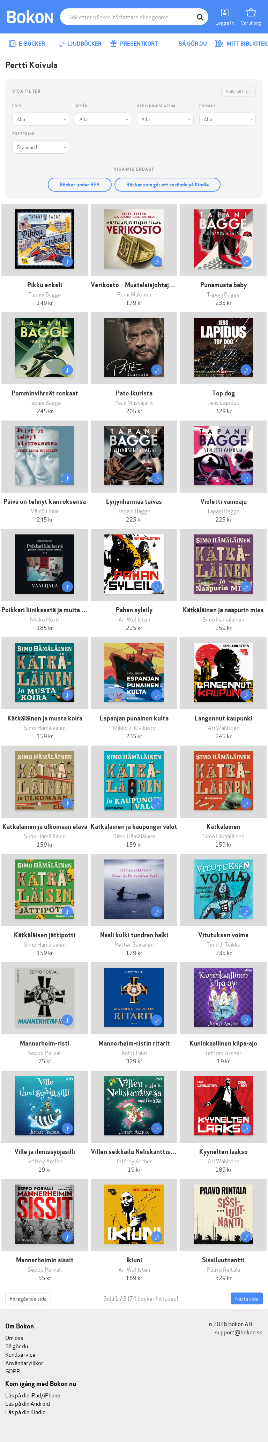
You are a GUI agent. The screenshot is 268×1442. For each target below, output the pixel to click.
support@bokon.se (235, 1332)
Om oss (14, 1337)
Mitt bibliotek (241, 43)
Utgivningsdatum (156, 106)
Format (207, 106)
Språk (81, 106)
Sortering (23, 134)
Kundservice (20, 1354)
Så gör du (188, 43)
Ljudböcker (80, 43)
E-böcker (27, 43)
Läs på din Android (27, 1403)
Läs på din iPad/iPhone (32, 1395)
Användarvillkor (24, 1362)
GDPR (12, 1371)
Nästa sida (246, 1298)
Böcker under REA (80, 185)
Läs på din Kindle (25, 1412)
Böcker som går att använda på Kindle (167, 185)
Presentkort (134, 43)
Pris (16, 106)
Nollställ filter (238, 91)
